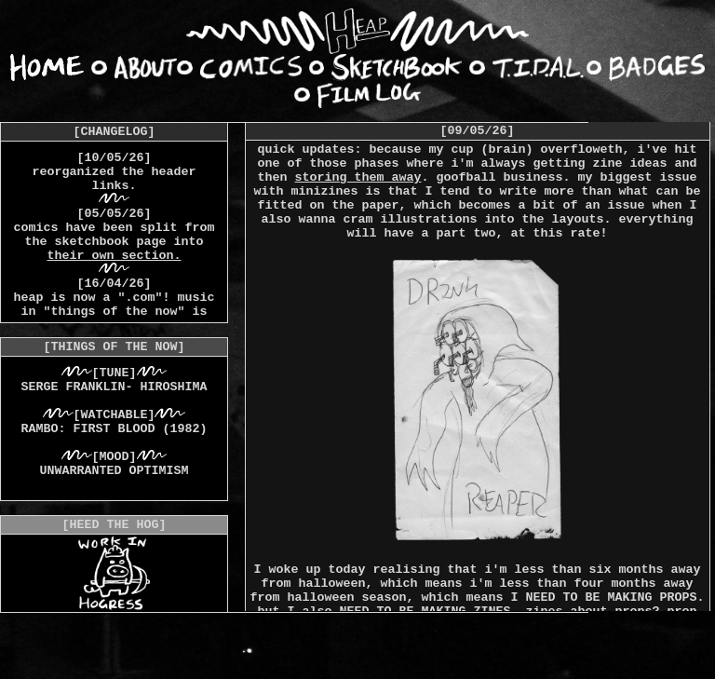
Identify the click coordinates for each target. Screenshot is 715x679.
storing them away (358, 177)
